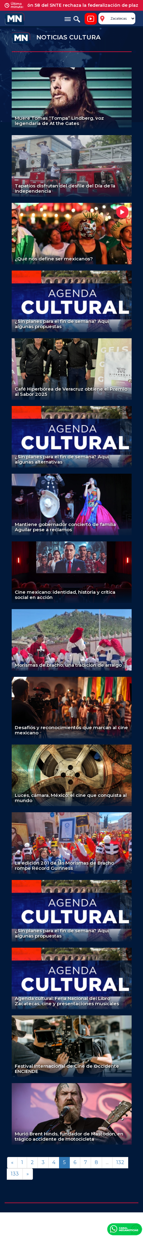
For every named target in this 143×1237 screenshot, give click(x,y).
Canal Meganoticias (124, 1229)
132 (120, 1162)
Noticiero (91, 19)
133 (15, 1174)
